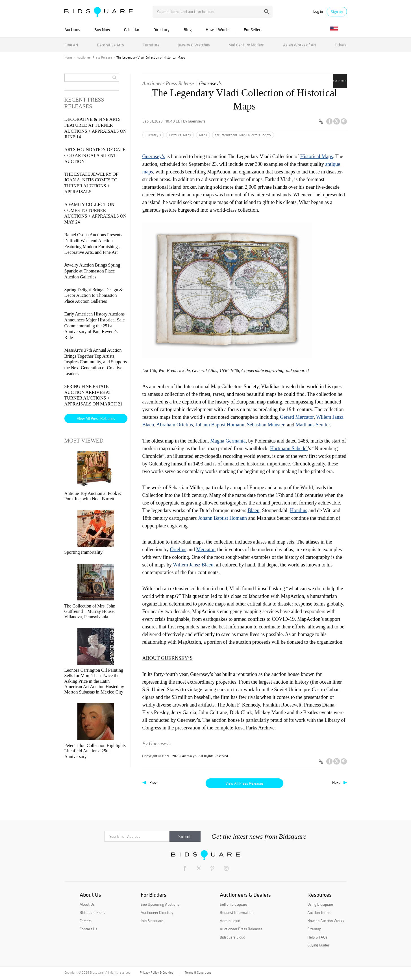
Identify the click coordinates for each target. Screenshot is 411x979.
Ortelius (178, 549)
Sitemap (314, 928)
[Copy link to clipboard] (321, 122)
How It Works (218, 29)
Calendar (131, 29)
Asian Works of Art (299, 45)
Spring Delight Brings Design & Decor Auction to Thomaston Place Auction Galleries (93, 295)
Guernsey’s (153, 135)
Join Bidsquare (152, 920)
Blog (188, 29)
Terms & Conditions (198, 972)
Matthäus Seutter (312, 425)
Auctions (72, 29)
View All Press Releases (244, 783)
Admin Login (230, 920)
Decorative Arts (110, 45)
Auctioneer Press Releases (241, 928)
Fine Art (71, 45)
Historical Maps (180, 135)
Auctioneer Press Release (94, 57)
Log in (318, 11)
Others (341, 45)
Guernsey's (210, 83)
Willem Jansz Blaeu (193, 565)
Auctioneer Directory (157, 912)
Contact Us (88, 928)
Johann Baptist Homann (219, 425)
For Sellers (253, 29)
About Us (87, 904)
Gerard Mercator (297, 417)
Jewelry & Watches (194, 45)
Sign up (337, 11)
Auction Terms (318, 912)
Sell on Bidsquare (233, 904)
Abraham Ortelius (174, 425)
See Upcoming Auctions (160, 904)
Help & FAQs (317, 937)
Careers (86, 920)
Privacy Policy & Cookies (156, 972)
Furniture (151, 45)
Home (68, 57)
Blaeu (253, 510)
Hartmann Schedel (289, 448)
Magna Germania (227, 441)
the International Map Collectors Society (243, 135)
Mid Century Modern (246, 45)
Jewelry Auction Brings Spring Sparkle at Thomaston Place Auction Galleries (92, 271)
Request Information (236, 912)
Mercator (205, 549)
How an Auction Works (325, 920)
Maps (203, 135)
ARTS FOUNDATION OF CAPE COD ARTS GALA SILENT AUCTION (94, 155)
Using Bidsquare (320, 904)
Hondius (298, 510)
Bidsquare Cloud (232, 937)
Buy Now (102, 29)
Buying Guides (318, 945)
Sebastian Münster (265, 425)
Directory (161, 29)
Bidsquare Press (92, 912)
